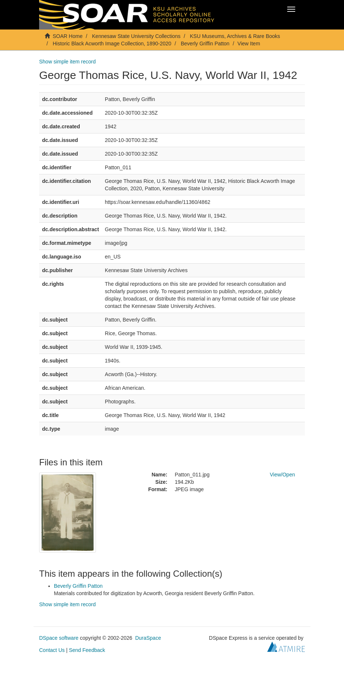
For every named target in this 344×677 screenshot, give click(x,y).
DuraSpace (148, 638)
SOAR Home (68, 36)
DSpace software (59, 638)
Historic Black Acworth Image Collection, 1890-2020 (112, 43)
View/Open (282, 475)
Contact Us (52, 650)
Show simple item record (67, 62)
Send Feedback (87, 650)
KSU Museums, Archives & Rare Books (235, 36)
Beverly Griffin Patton (205, 43)
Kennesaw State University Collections (136, 36)
